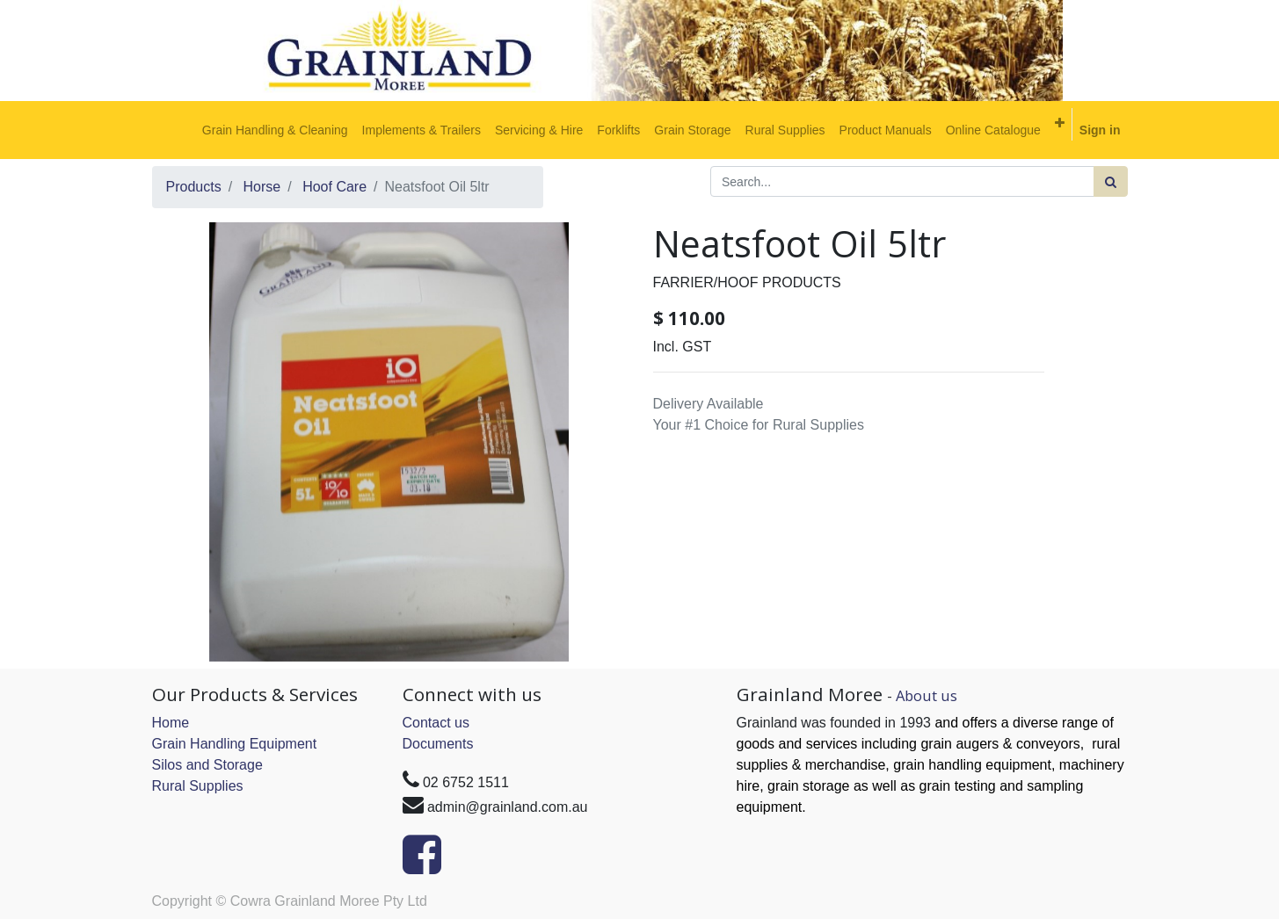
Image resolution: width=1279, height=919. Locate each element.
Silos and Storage (207, 764)
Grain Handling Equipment (234, 743)
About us (926, 695)
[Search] (1111, 181)
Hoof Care (334, 186)
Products (194, 186)
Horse (262, 186)
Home (171, 722)
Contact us (436, 722)
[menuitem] (275, 130)
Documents (438, 743)
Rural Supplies (197, 785)
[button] (1060, 123)
